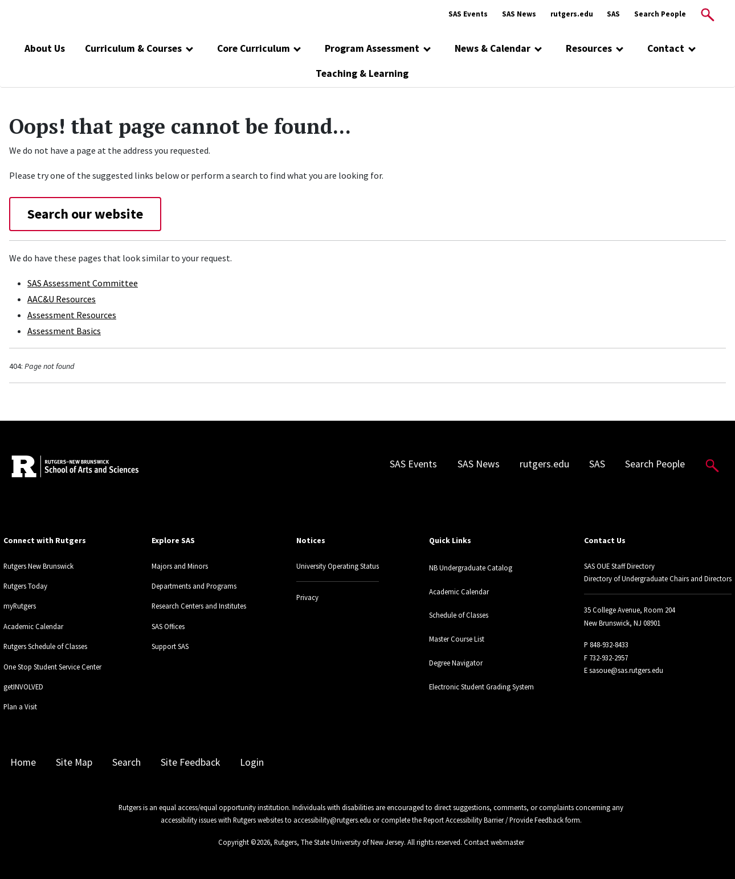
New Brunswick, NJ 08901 (622, 622)
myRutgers (19, 605)
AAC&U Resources (61, 299)
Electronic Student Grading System (481, 686)
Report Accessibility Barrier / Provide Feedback (493, 819)
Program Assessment (372, 48)
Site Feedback (190, 762)
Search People (660, 14)
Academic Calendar (33, 626)
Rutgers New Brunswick (38, 565)
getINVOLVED (23, 686)
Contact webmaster (494, 842)
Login (252, 762)
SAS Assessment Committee (82, 283)
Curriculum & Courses (133, 48)
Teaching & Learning (362, 73)
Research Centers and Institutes (199, 605)
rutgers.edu (571, 14)
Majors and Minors (180, 565)
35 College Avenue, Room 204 (629, 609)
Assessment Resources (71, 315)
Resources (589, 48)
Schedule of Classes (458, 614)
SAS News (519, 14)
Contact (665, 48)
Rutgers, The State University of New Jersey (339, 842)
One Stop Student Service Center (52, 666)
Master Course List (456, 638)
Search (126, 762)
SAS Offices (168, 626)
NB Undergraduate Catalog (470, 567)
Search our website (85, 214)
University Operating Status (337, 565)
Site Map (74, 762)
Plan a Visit (20, 706)
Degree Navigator (456, 662)
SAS (613, 14)
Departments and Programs (194, 585)
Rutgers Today (25, 585)
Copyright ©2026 (244, 842)
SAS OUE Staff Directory (619, 565)
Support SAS (170, 646)
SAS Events (468, 14)
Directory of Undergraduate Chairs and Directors (658, 578)
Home (23, 762)
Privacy (307, 597)
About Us (44, 48)
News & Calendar (492, 48)
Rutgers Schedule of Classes (45, 646)
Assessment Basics (64, 330)
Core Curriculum (253, 48)
